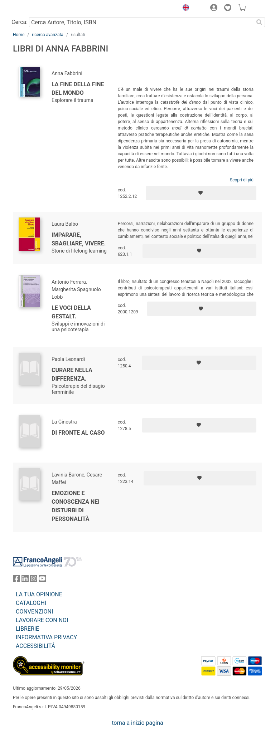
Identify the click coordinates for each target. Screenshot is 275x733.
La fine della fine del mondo (78, 88)
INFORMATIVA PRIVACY (46, 637)
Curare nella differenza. (72, 374)
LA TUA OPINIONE (39, 594)
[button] (184, 8)
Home (18, 34)
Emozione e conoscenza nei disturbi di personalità (76, 506)
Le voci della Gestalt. (71, 312)
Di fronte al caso (78, 432)
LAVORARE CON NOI (42, 620)
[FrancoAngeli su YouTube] (42, 580)
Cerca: (19, 22)
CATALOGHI (31, 603)
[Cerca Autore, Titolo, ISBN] (141, 22)
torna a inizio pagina (137, 722)
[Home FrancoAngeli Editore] (37, 8)
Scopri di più (242, 179)
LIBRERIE (27, 628)
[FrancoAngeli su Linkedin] (25, 580)
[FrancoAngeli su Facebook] (16, 580)
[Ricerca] (259, 22)
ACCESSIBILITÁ (35, 645)
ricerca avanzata (47, 34)
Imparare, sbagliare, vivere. (79, 239)
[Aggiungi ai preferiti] (201, 193)
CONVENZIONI (34, 611)
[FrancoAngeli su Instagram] (33, 580)
